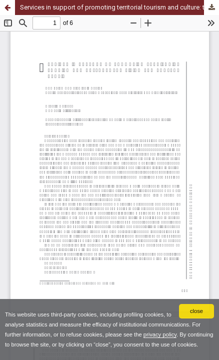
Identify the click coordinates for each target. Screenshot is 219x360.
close (196, 311)
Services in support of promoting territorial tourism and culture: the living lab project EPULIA (119, 7)
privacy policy (160, 335)
